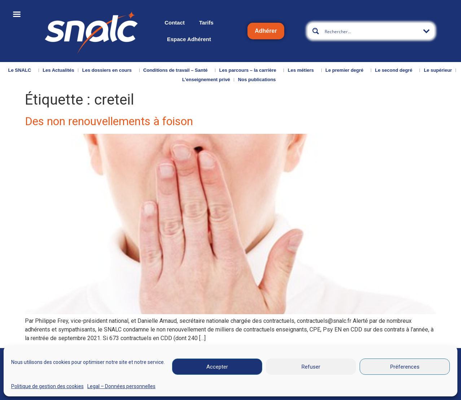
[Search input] (371, 31)
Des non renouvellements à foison (109, 121)
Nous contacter (77, 390)
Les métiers (302, 70)
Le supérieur (438, 70)
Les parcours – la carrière (249, 70)
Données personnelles (359, 389)
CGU (307, 389)
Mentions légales (257, 389)
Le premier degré (346, 70)
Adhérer (266, 31)
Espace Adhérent (189, 39)
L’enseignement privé (206, 79)
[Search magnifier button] (316, 31)
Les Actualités (58, 70)
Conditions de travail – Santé (177, 70)
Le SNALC (21, 70)
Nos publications (259, 79)
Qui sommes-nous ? (29, 390)
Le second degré (395, 70)
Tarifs (206, 22)
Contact (174, 22)
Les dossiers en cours (108, 70)
